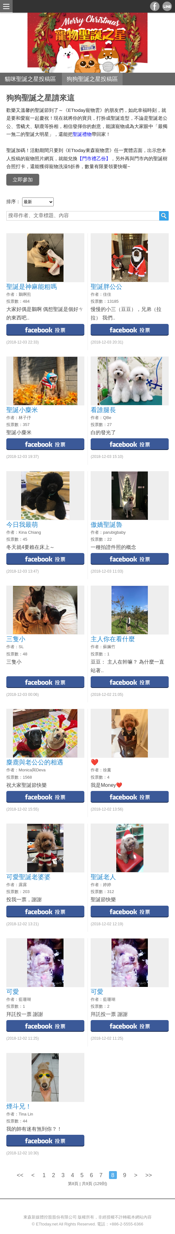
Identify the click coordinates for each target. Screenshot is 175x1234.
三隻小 (15, 638)
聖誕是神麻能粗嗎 (31, 286)
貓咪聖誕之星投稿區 (30, 79)
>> (148, 1175)
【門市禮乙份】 (94, 158)
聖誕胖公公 (106, 286)
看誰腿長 (103, 409)
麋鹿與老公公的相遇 (34, 762)
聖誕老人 (103, 876)
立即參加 (23, 179)
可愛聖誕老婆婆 (28, 876)
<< (21, 1175)
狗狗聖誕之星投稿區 (92, 79)
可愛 (12, 991)
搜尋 (164, 216)
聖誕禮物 (82, 134)
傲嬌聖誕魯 (106, 524)
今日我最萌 (22, 524)
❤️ (95, 762)
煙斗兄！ (19, 1106)
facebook (45, 329)
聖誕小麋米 (22, 409)
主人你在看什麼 (113, 638)
